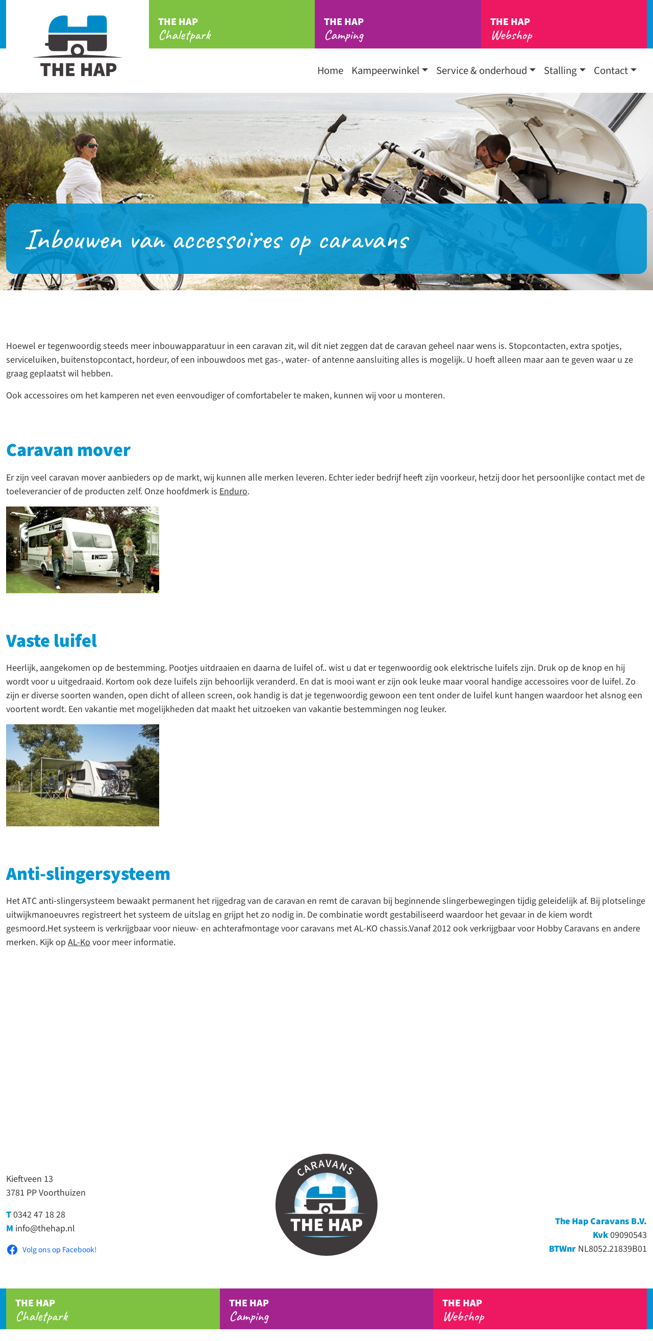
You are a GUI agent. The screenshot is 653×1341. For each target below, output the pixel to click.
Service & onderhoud (481, 70)
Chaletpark (236, 29)
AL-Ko (79, 942)
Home (330, 70)
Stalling (560, 70)
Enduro (233, 491)
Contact (611, 70)
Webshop (568, 29)
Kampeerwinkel (385, 70)
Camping (402, 29)
